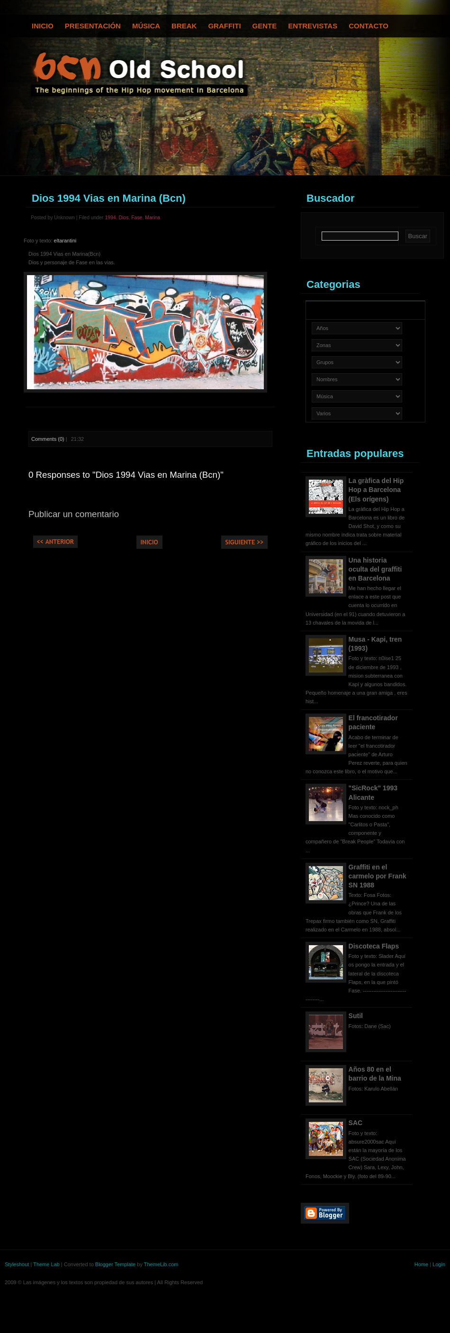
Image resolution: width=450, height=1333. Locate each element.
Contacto (368, 26)
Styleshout (17, 1264)
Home (421, 1264)
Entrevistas (312, 26)
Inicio (43, 26)
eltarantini (65, 240)
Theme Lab (46, 1264)
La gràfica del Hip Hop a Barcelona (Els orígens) (376, 489)
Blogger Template (115, 1264)
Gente (264, 26)
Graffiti (224, 26)
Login (438, 1264)
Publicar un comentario (73, 514)
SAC (356, 1123)
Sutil (356, 1016)
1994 (110, 217)
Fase (136, 217)
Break (184, 26)
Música (146, 26)
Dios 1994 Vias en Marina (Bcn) (109, 198)
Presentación (93, 26)
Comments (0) (47, 439)
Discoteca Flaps (374, 946)
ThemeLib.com (161, 1264)
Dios (124, 217)
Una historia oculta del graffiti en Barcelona (375, 569)
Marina (152, 217)
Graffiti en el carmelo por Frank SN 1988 (377, 876)
